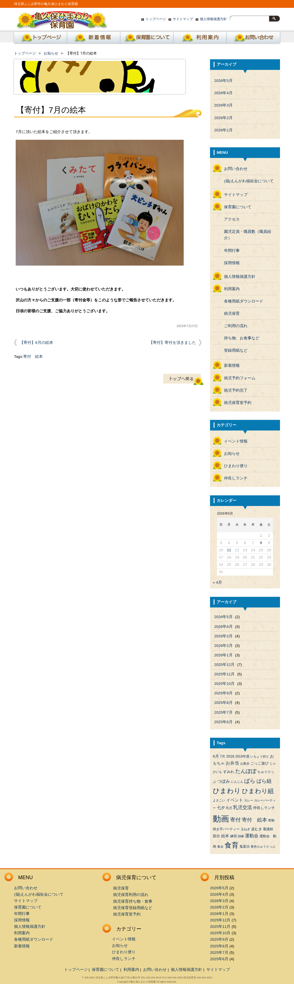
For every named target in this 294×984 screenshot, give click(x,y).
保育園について (147, 39)
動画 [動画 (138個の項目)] (221, 818)
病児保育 (232, 313)
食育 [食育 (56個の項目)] (232, 845)
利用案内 (200, 39)
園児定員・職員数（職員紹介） (247, 235)
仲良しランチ (236, 478)
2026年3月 (223, 105)
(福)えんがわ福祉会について (249, 181)
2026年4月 (223, 93)
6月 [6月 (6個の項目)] (216, 756)
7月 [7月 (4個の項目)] (222, 756)
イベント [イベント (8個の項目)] (234, 800)
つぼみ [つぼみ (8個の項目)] (223, 781)
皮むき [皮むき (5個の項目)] (256, 829)
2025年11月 (224, 674)
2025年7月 (223, 712)
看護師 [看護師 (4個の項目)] (268, 829)
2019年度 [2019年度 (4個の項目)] (242, 756)
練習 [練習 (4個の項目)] (233, 836)
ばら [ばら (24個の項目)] (249, 781)
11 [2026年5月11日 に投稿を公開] (229, 550)
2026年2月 (223, 118)
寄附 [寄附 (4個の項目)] (271, 820)
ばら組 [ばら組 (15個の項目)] (264, 781)
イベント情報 (236, 441)
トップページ (156, 19)
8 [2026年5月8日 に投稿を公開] (261, 543)
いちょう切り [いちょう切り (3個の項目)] (259, 756)
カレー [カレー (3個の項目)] (248, 800)
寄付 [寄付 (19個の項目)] (235, 820)
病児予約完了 (236, 390)
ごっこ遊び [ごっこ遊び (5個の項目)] (259, 763)
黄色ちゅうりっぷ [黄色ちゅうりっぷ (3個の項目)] (263, 846)
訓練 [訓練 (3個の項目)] (241, 836)
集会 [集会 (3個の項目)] (220, 846)
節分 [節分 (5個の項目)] (216, 836)
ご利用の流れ (236, 326)
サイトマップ (183, 19)
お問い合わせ (253, 39)
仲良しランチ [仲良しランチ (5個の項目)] (264, 808)
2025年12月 (224, 665)
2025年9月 (223, 693)
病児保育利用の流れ (130, 895)
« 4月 (217, 582)
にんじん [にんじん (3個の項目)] (237, 781)
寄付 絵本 (33, 356)
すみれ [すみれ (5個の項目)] (228, 772)
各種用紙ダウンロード (243, 301)
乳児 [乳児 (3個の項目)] (229, 808)
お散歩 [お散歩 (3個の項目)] (244, 763)
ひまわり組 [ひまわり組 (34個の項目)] (258, 790)
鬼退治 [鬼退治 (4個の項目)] (244, 846)
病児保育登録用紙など (132, 908)
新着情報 (93, 39)
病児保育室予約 (237, 403)
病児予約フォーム (239, 378)
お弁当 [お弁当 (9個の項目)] (232, 763)
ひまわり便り (236, 466)
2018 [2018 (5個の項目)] (230, 756)
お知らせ (51, 53)
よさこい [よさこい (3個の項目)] (219, 800)
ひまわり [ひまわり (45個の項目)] (227, 790)
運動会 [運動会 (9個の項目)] (251, 835)
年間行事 (232, 251)
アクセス (232, 219)
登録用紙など (236, 350)
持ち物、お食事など (241, 338)
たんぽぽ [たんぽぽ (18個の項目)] (245, 771)
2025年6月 (223, 722)
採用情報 (232, 263)
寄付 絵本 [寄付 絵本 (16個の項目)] (254, 820)
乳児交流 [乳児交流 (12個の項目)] (242, 807)
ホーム (39, 39)
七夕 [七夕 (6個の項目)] (221, 808)
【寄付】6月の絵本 (36, 342)
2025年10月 (224, 684)
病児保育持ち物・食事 (132, 901)
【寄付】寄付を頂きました (172, 342)
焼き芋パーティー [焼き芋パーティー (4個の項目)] (226, 829)
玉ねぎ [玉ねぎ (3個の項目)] (245, 829)
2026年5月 (223, 81)
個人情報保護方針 (213, 19)
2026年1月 (223, 130)
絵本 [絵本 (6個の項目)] (225, 836)
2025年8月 (223, 703)
